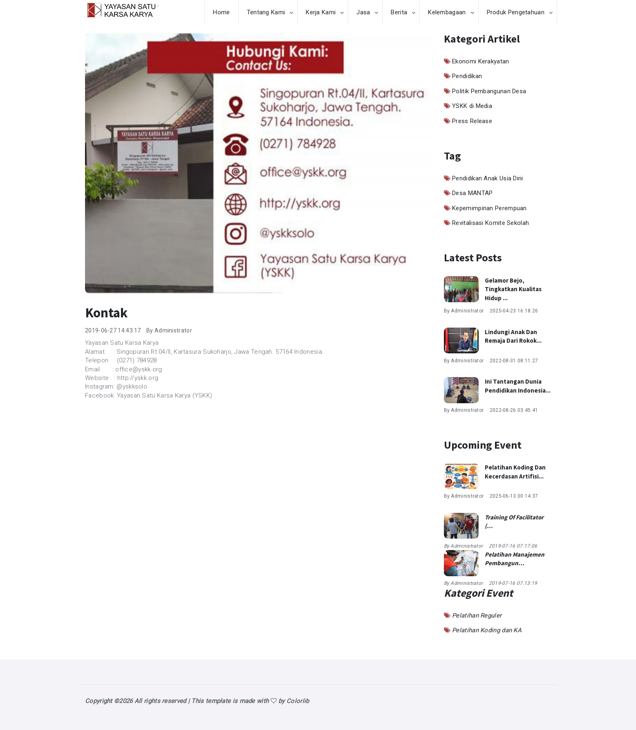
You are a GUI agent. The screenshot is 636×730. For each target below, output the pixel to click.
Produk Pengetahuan (515, 12)
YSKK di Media (472, 106)
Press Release (472, 121)
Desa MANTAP (472, 193)
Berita (399, 12)
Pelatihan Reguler (477, 615)
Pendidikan (467, 76)
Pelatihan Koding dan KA (487, 630)
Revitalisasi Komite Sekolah (490, 223)
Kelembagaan (447, 12)
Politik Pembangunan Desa (489, 91)
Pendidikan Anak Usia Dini (487, 178)
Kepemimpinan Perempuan (489, 208)
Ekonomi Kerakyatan (480, 61)
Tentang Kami (266, 12)
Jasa (363, 12)
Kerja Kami (321, 12)
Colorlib (298, 701)
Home (221, 12)
